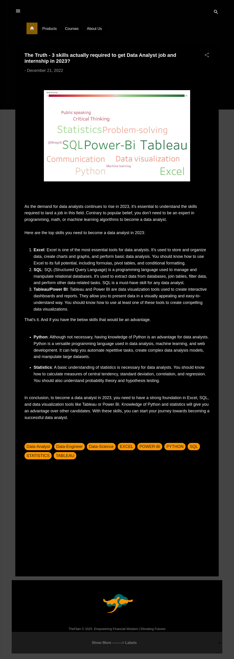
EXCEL (126, 446)
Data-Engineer (69, 446)
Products (49, 29)
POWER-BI (149, 446)
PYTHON (174, 446)
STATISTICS (38, 455)
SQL (194, 446)
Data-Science (101, 446)
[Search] (216, 12)
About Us (94, 29)
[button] (207, 55)
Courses (72, 29)
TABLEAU (65, 455)
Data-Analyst (38, 446)
